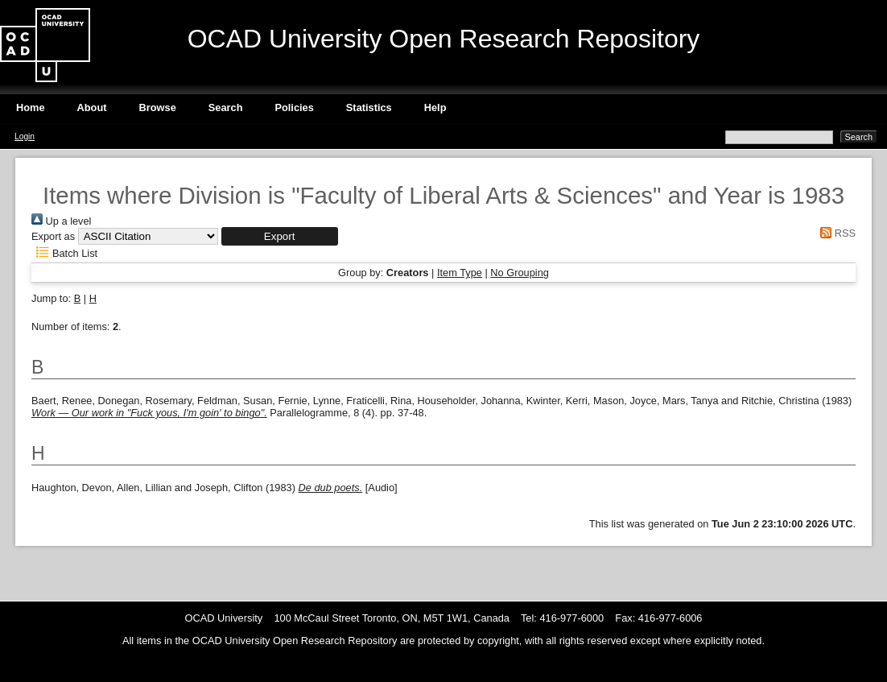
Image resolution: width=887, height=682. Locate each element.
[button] (279, 236)
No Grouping (519, 273)
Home (30, 107)
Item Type (459, 273)
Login (24, 136)
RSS (835, 233)
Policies (293, 107)
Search (225, 107)
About (92, 107)
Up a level (61, 221)
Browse (157, 107)
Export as (53, 236)
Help (435, 107)
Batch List (64, 253)
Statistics (369, 107)
